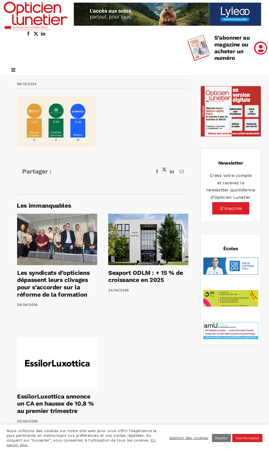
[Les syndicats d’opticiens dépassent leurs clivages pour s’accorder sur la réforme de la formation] (57, 239)
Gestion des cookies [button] (188, 438)
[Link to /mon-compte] (260, 48)
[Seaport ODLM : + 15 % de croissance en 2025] (146, 239)
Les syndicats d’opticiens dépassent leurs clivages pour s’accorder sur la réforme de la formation (53, 283)
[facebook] (28, 34)
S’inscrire (231, 208)
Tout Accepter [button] (247, 438)
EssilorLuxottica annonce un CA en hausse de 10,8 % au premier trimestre (64, 394)
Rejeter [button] (221, 438)
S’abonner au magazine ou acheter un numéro (232, 47)
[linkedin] (43, 34)
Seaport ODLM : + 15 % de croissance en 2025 (143, 276)
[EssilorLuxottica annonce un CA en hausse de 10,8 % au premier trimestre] (66, 353)
